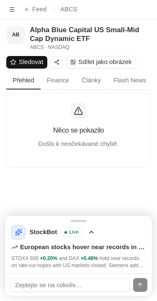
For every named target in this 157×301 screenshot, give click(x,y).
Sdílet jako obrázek (100, 61)
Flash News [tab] (129, 80)
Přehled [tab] (23, 80)
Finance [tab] (58, 80)
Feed (35, 9)
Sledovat (26, 61)
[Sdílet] (56, 62)
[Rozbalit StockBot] (78, 244)
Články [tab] (91, 80)
